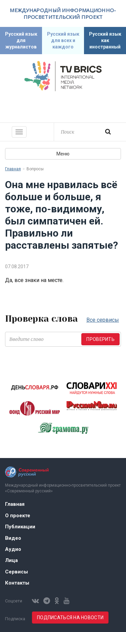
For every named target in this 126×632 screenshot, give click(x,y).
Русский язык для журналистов (21, 40)
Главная (13, 169)
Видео (13, 538)
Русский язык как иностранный (105, 40)
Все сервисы (102, 320)
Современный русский (63, 106)
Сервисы (16, 572)
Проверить (100, 339)
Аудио (13, 549)
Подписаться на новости (70, 617)
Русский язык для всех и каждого (63, 40)
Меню (63, 153)
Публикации (20, 527)
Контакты (17, 583)
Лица (11, 560)
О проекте (17, 516)
